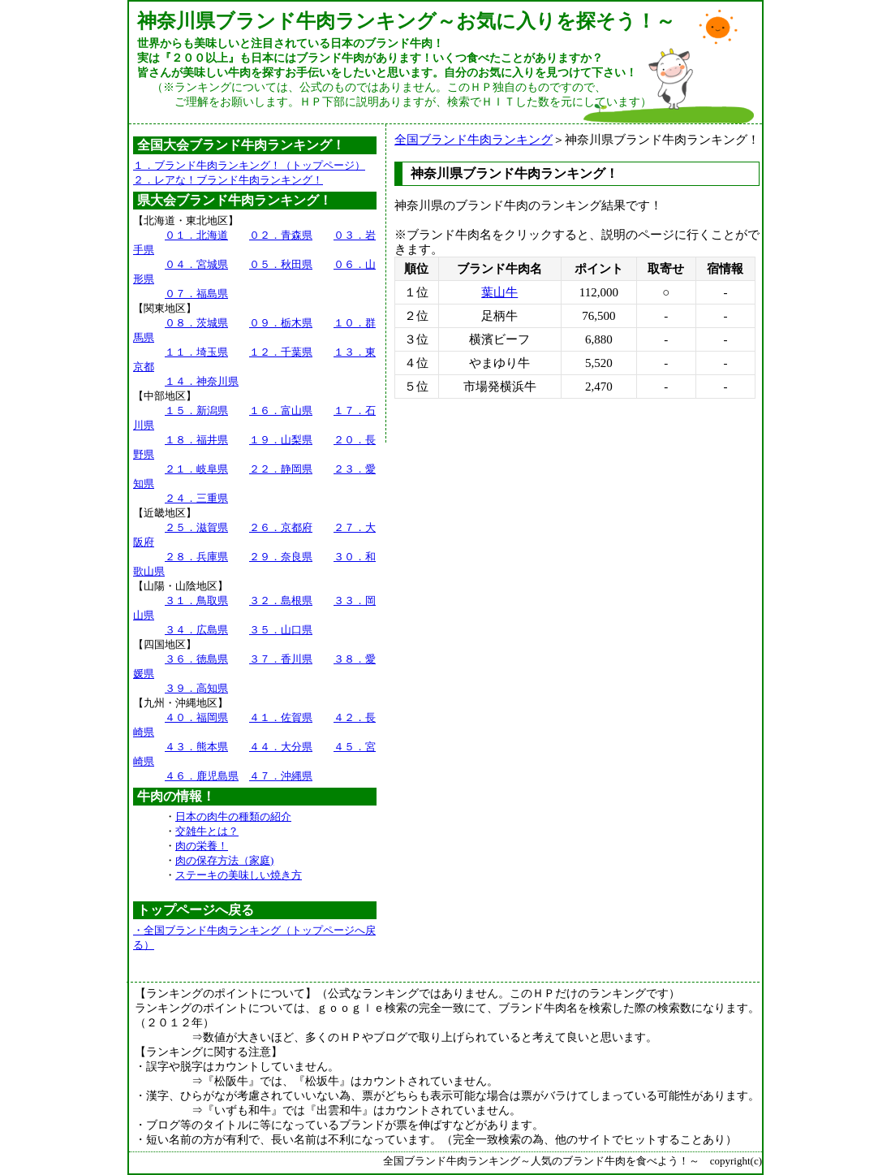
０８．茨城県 (196, 323)
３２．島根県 (280, 600)
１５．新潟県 (196, 410)
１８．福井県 (196, 440)
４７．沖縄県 (280, 776)
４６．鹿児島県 (202, 776)
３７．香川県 (280, 659)
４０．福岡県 (196, 717)
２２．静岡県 (280, 469)
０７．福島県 (196, 293)
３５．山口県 (280, 630)
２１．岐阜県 (196, 469)
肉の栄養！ (201, 846)
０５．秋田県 (280, 264)
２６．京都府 (280, 527)
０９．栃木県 (280, 323)
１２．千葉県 (280, 352)
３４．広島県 (196, 630)
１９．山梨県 (280, 440)
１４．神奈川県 (202, 381)
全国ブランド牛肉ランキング (473, 139)
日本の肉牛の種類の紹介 (233, 816)
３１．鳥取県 (196, 600)
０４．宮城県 (196, 264)
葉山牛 (499, 292)
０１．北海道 (196, 235)
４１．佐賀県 (280, 717)
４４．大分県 (280, 747)
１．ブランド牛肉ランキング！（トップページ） (249, 165)
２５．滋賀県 (196, 527)
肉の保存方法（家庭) (224, 860)
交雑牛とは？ (207, 831)
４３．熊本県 (196, 747)
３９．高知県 (196, 688)
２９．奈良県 (280, 557)
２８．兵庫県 (196, 557)
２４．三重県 (196, 498)
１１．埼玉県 (196, 352)
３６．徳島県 (196, 659)
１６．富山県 (280, 410)
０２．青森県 (280, 235)
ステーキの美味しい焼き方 (238, 875)
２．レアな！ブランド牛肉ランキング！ (228, 180)
